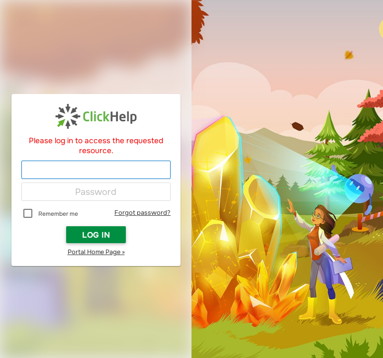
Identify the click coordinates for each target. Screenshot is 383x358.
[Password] (96, 191)
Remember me (58, 214)
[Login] (96, 170)
